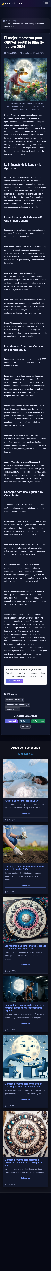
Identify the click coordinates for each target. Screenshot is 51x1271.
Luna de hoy (29, 681)
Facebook (11, 721)
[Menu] (46, 3)
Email (25, 726)
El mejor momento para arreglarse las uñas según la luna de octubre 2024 (23, 1085)
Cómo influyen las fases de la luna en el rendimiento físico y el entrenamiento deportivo (24, 1008)
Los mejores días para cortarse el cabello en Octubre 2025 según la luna (25, 947)
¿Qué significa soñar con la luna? (21, 800)
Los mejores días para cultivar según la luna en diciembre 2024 (24, 868)
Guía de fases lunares (14, 681)
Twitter (24, 721)
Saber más (25, 813)
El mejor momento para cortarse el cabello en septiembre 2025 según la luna (23, 1162)
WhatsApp (38, 721)
